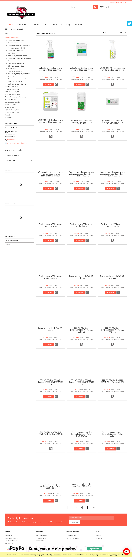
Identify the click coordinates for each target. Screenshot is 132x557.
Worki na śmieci (10, 107)
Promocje (8, 117)
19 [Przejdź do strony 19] (81, 508)
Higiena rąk (12, 69)
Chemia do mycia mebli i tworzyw (19, 58)
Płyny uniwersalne (14, 61)
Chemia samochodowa (15, 43)
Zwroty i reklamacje (11, 540)
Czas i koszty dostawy (72, 537)
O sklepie (99, 537)
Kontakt (98, 534)
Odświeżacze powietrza (16, 66)
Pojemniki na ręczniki (12, 94)
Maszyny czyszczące (12, 112)
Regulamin (8, 534)
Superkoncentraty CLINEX (16, 48)
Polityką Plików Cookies (54, 555)
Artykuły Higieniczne (12, 89)
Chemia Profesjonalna (12, 38)
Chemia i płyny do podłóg (16, 40)
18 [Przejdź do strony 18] (76, 508)
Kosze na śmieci (10, 105)
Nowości (8, 115)
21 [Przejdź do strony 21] (89, 508)
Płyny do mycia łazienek (16, 63)
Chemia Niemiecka (11, 87)
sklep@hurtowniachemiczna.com (17, 143)
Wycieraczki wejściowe (13, 110)
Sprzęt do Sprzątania (12, 102)
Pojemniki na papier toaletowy (15, 97)
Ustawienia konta (41, 537)
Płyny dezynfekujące (15, 71)
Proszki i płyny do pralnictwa (17, 56)
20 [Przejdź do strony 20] (85, 508)
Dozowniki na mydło (12, 92)
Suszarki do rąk (10, 99)
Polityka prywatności (11, 537)
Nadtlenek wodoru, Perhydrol (18, 84)
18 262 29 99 (11, 140)
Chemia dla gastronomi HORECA (19, 45)
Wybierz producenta (11, 240)
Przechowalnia (40, 540)
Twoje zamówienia (41, 534)
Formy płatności (71, 534)
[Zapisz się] (119, 519)
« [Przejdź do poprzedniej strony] (65, 508)
